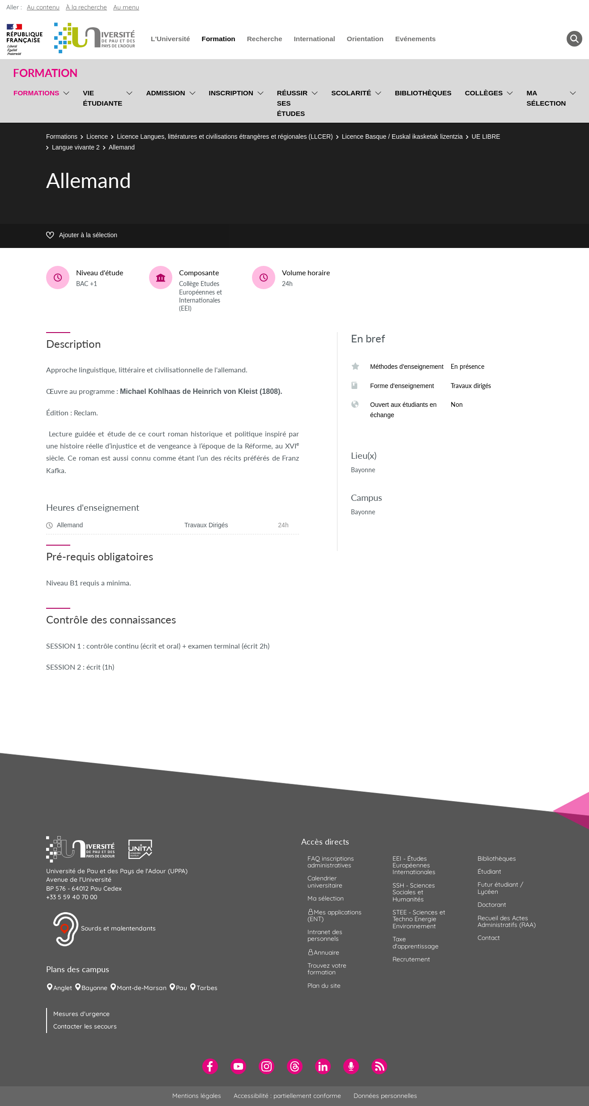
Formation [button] (45, 73)
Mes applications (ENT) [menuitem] (334, 915)
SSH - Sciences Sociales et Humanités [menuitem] (414, 892)
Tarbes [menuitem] (207, 988)
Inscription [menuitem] (231, 93)
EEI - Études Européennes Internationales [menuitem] (414, 865)
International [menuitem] (314, 39)
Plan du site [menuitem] (324, 986)
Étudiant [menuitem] (489, 871)
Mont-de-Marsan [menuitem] (141, 988)
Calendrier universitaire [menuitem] (324, 881)
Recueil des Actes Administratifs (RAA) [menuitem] (507, 921)
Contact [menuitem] (489, 938)
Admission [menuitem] (165, 93)
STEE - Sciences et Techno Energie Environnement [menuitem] (419, 919)
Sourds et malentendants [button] (104, 929)
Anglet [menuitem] (62, 988)
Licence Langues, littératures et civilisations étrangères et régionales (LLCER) (225, 136)
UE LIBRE (486, 136)
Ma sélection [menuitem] (546, 98)
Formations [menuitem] (36, 93)
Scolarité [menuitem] (351, 93)
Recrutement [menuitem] (411, 959)
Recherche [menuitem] (264, 39)
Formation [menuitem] (218, 39)
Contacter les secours (85, 1026)
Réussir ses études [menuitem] (292, 103)
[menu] (65, 102)
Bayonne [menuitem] (94, 988)
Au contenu (43, 7)
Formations (61, 136)
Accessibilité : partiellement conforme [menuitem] (287, 1096)
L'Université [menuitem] (170, 39)
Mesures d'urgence (81, 1014)
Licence (97, 136)
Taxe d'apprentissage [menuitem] (416, 942)
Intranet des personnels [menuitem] (324, 935)
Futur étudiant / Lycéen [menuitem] (500, 887)
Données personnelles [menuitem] (385, 1096)
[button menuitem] (574, 39)
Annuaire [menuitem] (323, 952)
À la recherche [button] (86, 7)
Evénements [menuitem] (415, 39)
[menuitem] (210, 1066)
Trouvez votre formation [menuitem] (326, 968)
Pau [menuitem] (181, 988)
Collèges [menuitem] (484, 93)
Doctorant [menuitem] (492, 905)
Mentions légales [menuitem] (196, 1096)
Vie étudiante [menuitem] (102, 98)
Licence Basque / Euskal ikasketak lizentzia (402, 136)
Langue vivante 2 (76, 147)
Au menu (126, 7)
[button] (87, 848)
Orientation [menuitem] (365, 39)
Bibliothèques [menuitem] (423, 93)
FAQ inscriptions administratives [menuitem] (330, 861)
